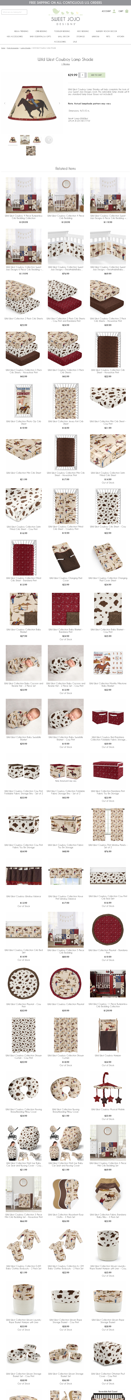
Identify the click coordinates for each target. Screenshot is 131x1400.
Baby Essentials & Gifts (40, 36)
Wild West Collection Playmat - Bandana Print (108, 951)
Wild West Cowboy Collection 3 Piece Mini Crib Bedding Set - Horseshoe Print (24, 1215)
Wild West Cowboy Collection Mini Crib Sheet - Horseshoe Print (66, 474)
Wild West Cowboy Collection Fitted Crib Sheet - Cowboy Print (65, 527)
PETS (108, 36)
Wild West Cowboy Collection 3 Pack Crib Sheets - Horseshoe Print (24, 371)
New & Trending (21, 31)
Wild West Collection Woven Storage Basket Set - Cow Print (23, 1374)
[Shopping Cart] (126, 11)
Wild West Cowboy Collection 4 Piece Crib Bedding (65, 216)
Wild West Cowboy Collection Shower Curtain (66, 1056)
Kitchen (120, 36)
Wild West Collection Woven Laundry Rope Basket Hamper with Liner (23, 1321)
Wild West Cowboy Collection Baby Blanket (24, 630)
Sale (75, 42)
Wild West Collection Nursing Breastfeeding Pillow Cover (65, 1110)
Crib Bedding (41, 31)
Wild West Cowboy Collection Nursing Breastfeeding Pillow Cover (24, 1110)
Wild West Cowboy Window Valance (23, 896)
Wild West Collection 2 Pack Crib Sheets (23, 318)
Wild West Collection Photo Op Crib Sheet (23, 422)
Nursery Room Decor (106, 31)
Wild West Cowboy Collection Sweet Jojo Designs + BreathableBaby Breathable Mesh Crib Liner (107, 268)
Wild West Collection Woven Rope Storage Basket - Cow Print (66, 1321)
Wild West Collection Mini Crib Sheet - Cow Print (108, 422)
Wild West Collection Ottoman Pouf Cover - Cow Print (108, 1374)
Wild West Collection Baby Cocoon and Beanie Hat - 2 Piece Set (23, 684)
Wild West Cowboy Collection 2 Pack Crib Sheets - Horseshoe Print (108, 319)
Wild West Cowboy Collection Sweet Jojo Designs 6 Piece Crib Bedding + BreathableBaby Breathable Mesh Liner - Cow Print (108, 217)
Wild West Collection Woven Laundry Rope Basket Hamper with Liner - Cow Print (108, 1267)
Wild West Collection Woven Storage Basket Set (65, 1374)
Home (3, 48)
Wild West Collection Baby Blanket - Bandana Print (66, 630)
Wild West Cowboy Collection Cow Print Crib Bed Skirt (108, 897)
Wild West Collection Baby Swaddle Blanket (24, 738)
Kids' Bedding (83, 31)
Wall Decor (63, 36)
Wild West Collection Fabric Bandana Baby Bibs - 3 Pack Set (108, 1215)
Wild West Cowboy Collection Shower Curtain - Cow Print (24, 1056)
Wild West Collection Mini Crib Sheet (23, 473)
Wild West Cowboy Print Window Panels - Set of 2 (108, 846)
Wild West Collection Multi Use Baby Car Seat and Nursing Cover (65, 1164)
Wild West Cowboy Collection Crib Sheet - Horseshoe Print (108, 371)
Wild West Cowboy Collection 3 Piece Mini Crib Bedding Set (108, 1164)
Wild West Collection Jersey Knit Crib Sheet (65, 422)
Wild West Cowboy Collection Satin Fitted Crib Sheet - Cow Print (24, 527)
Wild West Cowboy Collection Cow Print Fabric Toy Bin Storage (23, 846)
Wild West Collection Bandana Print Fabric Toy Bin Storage (108, 792)
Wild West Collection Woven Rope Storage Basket (108, 1321)
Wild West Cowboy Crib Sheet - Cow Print (108, 527)
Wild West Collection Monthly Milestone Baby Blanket (108, 684)
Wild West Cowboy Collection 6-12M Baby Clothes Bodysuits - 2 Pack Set (66, 1267)
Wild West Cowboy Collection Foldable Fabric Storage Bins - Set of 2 (66, 792)
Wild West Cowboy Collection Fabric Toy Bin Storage (66, 846)
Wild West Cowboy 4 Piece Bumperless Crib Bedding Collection (23, 216)
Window (95, 36)
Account (106, 11)
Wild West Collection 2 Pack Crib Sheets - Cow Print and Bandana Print (66, 319)
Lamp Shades (26, 48)
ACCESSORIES (60, 42)
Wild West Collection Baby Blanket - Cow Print (108, 630)
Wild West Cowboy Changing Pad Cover (66, 579)
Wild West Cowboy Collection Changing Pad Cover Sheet (108, 579)
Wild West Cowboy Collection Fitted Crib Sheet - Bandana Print (23, 579)
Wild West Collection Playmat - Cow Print (23, 1005)
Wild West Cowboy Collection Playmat (65, 1004)
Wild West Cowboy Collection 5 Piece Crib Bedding (65, 951)
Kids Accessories (15, 36)
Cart (121, 11)
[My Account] (114, 11)
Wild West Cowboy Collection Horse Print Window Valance (65, 897)
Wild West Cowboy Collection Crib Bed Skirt (24, 951)
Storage (81, 36)
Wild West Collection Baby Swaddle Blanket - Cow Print (66, 738)
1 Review (65, 64)
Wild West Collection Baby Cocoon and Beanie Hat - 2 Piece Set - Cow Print (65, 684)
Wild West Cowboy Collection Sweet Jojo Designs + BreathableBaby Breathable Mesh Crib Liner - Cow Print (66, 268)
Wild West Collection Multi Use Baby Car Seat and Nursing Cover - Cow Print (23, 1164)
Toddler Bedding (62, 31)
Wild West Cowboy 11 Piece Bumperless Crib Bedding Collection (108, 1005)
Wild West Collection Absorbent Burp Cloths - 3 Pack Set (66, 1215)
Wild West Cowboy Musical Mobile (108, 1109)
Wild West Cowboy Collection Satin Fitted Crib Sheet (108, 474)
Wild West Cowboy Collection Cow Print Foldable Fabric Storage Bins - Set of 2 (23, 792)
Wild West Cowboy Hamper (108, 1055)
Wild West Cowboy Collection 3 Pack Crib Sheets (66, 371)
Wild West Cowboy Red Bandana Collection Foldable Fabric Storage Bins (108, 738)
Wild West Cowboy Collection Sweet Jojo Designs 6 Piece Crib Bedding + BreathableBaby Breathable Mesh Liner (23, 268)
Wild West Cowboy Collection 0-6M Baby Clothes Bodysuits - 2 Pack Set (23, 1267)
